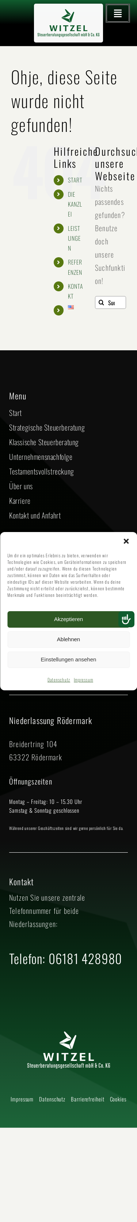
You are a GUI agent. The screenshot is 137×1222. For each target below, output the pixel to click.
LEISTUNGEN (74, 238)
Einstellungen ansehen (68, 659)
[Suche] (101, 302)
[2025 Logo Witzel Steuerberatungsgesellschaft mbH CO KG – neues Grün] (69, 12)
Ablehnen (68, 639)
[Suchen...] (110, 302)
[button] (126, 541)
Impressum (83, 679)
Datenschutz (58, 679)
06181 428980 (85, 958)
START (75, 180)
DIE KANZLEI (75, 204)
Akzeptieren (68, 619)
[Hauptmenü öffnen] (118, 13)
